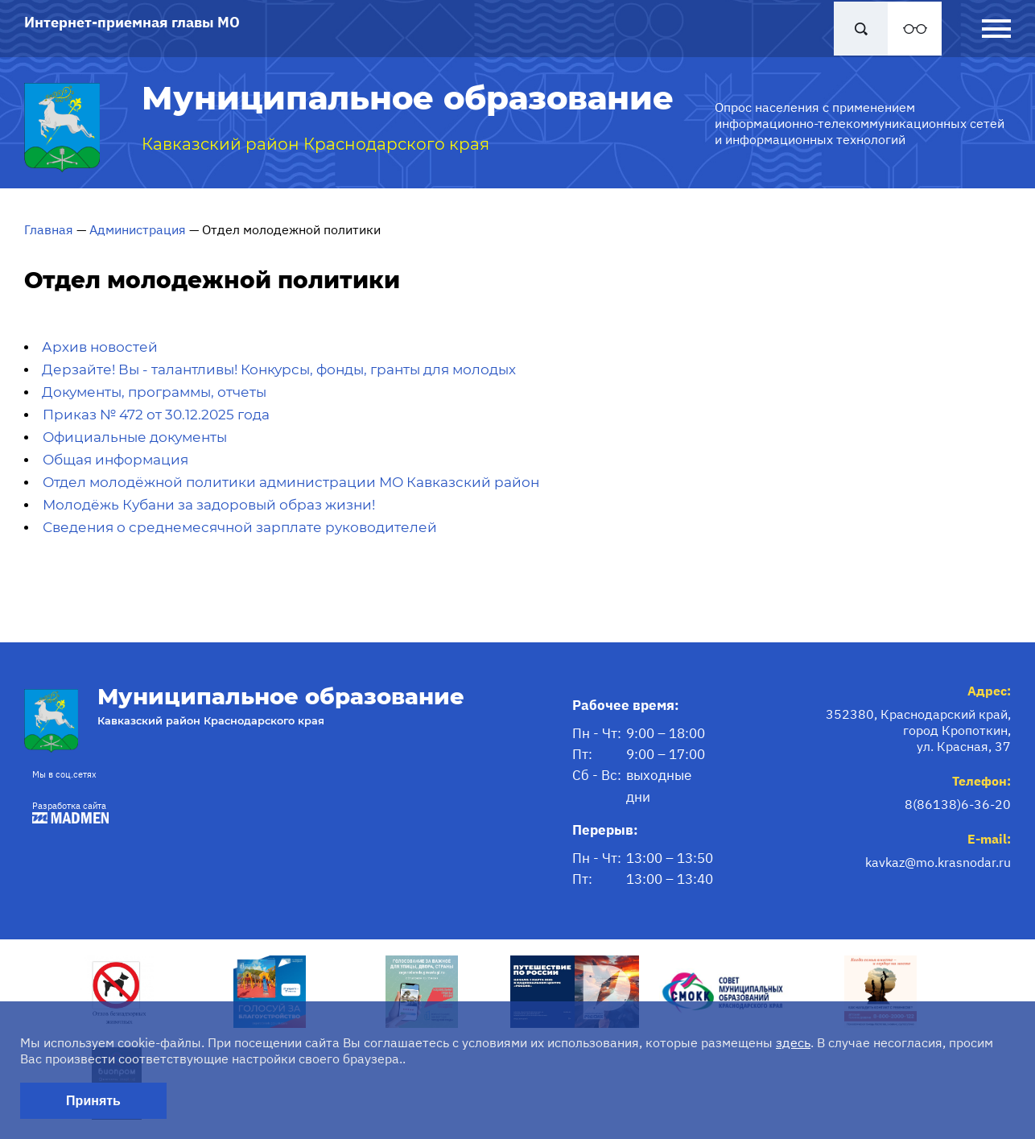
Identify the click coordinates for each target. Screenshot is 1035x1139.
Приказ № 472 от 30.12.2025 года (156, 414)
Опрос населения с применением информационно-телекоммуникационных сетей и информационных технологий (859, 123)
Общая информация (115, 460)
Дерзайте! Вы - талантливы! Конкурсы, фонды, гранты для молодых (279, 369)
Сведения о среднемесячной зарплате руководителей (240, 527)
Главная (48, 229)
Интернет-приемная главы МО (132, 22)
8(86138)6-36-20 (958, 804)
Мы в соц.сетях (64, 774)
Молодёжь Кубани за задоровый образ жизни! (209, 505)
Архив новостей (100, 347)
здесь (793, 1042)
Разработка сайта (66, 811)
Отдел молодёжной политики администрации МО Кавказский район (291, 482)
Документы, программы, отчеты (154, 392)
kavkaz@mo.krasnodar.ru (938, 862)
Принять (93, 1101)
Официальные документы (135, 437)
